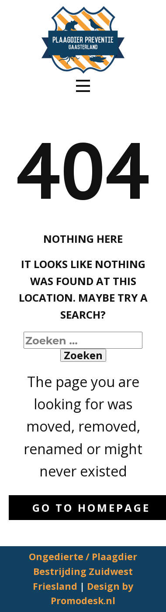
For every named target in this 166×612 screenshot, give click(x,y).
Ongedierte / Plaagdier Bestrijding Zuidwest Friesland (83, 571)
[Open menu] (83, 86)
